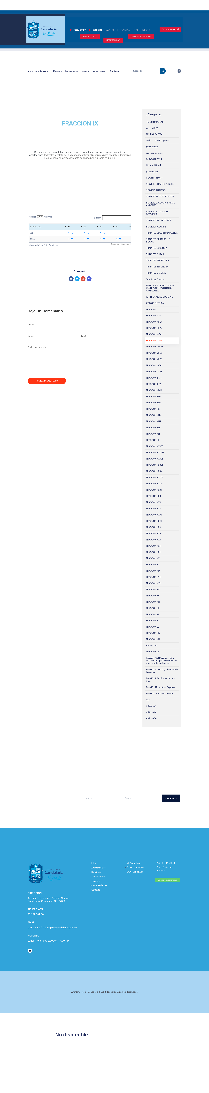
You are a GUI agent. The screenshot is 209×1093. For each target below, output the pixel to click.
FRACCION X (152, 620)
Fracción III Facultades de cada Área (161, 679)
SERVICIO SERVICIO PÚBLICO (160, 184)
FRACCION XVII (153, 583)
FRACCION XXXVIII (155, 452)
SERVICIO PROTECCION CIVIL (160, 196)
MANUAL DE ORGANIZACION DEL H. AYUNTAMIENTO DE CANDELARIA (160, 288)
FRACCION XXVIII (154, 514)
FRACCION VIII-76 (154, 346)
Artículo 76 (151, 712)
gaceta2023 (152, 171)
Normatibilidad (153, 165)
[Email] (107, 336)
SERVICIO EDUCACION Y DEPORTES (158, 213)
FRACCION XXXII (154, 490)
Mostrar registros (40, 216)
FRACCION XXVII (154, 521)
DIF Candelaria (133, 863)
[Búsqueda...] (145, 71)
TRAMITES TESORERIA (157, 266)
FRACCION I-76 (153, 315)
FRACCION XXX (153, 502)
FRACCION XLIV (153, 415)
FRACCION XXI (153, 558)
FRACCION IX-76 (154, 340)
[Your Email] (140, 798)
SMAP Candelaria (135, 872)
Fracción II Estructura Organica (161, 687)
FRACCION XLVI (153, 402)
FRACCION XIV (153, 633)
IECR (148, 699)
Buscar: (112, 217)
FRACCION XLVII (153, 396)
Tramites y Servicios (155, 279)
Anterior (116, 244)
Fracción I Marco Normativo (159, 693)
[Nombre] (53, 336)
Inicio (30, 71)
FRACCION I (151, 309)
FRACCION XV (153, 595)
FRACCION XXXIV (154, 477)
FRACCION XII (152, 614)
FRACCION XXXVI (154, 465)
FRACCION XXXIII (154, 483)
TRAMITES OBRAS (155, 254)
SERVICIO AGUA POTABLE (158, 220)
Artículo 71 (151, 706)
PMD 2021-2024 (154, 159)
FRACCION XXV (153, 533)
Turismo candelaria (136, 867)
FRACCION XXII (153, 552)
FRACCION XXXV (154, 471)
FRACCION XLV (153, 409)
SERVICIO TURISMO (156, 190)
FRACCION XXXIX (154, 446)
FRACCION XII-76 (154, 321)
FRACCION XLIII (153, 421)
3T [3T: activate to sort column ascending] (101, 227)
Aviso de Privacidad (166, 863)
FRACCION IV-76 (154, 371)
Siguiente (125, 244)
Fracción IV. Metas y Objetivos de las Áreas (162, 671)
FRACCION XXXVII (154, 458)
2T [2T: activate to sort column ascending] (85, 227)
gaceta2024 (152, 128)
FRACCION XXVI (153, 527)
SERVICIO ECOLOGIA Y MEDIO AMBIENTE (160, 204)
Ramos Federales (100, 71)
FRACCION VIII (153, 639)
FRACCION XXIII (153, 546)
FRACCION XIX (153, 571)
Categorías (153, 114)
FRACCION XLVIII (154, 390)
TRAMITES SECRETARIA (157, 260)
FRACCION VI (152, 651)
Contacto (114, 71)
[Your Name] (101, 798)
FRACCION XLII (153, 427)
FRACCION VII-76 (154, 353)
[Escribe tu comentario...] (80, 356)
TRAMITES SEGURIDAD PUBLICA (162, 233)
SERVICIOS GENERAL (156, 226)
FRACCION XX (153, 564)
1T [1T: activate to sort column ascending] (69, 227)
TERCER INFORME (154, 121)
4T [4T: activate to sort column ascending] (117, 227)
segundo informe (154, 153)
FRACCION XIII (153, 602)
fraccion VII (151, 645)
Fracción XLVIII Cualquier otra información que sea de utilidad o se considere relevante (161, 661)
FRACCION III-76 (154, 377)
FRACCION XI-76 (154, 328)
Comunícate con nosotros (164, 869)
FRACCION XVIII (153, 577)
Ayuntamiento (43, 71)
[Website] (80, 325)
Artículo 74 (151, 718)
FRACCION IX (152, 626)
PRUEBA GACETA (154, 134)
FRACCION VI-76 (154, 359)
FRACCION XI (152, 608)
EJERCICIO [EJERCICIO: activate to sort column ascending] (35, 227)
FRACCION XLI (153, 433)
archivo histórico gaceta (157, 140)
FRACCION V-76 (154, 365)
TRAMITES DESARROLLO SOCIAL (158, 240)
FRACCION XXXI (153, 496)
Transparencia (71, 71)
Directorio (57, 71)
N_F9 (70, 233)
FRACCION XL (152, 440)
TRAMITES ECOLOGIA (156, 248)
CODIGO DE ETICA (155, 303)
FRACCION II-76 (153, 384)
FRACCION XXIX (153, 508)
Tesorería (85, 71)
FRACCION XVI (153, 589)
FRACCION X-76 (154, 334)
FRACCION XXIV (153, 539)
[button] (78, 30)
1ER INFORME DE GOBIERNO (159, 297)
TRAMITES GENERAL (156, 273)
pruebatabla (152, 146)
